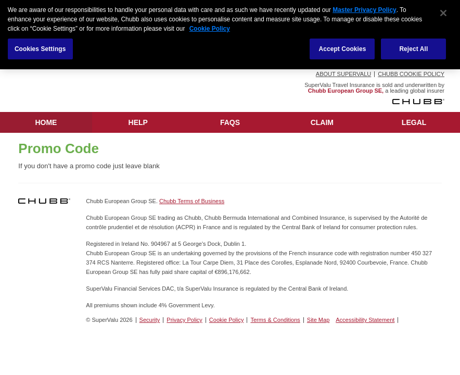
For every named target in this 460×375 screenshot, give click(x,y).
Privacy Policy (184, 320)
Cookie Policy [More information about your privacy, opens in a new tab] (209, 27)
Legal (414, 122)
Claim (322, 122)
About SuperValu (343, 74)
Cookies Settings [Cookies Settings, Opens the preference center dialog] (40, 47)
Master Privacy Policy (364, 8)
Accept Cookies (342, 47)
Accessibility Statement (365, 320)
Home (46, 122)
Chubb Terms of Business (191, 201)
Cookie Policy (226, 320)
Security (149, 320)
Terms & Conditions (275, 320)
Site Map (318, 320)
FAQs (230, 122)
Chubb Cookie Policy (411, 74)
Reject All (413, 47)
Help (138, 122)
